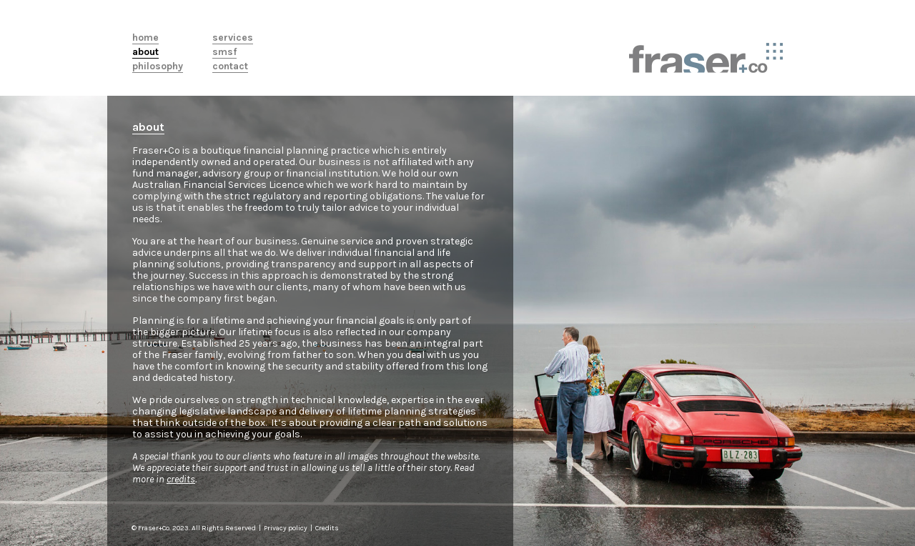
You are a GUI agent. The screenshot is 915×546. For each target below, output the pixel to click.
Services (232, 38)
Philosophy (157, 66)
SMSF (224, 52)
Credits (327, 528)
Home (145, 38)
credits (181, 479)
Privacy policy (286, 528)
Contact (230, 66)
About (145, 52)
